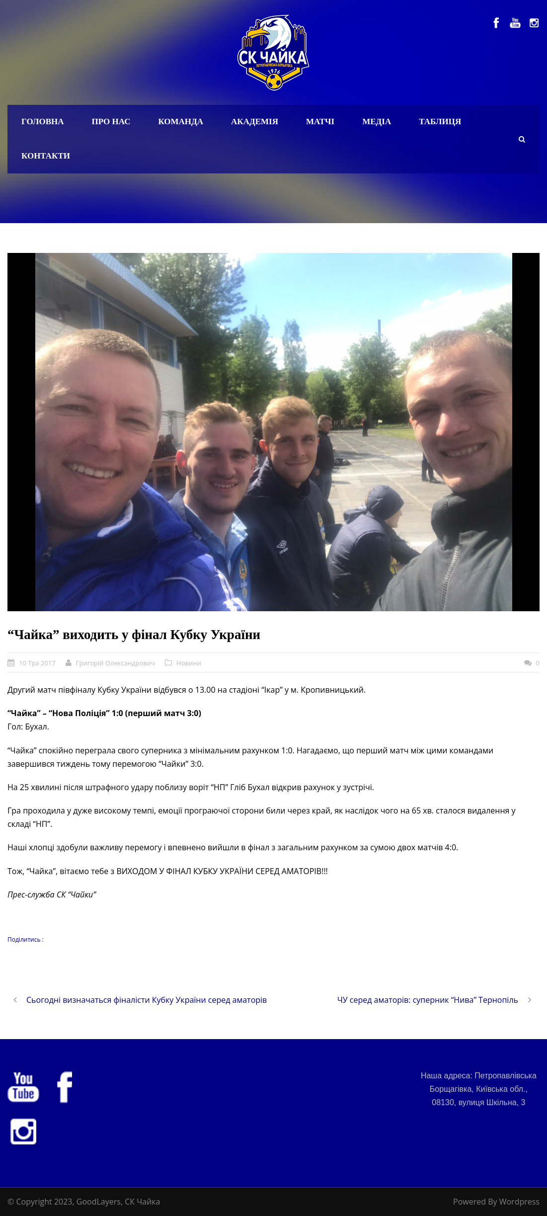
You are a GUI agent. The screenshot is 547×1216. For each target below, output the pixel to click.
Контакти (45, 156)
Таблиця (440, 121)
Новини (188, 662)
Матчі (320, 121)
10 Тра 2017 (37, 662)
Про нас (111, 121)
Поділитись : (25, 939)
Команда (180, 121)
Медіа (376, 121)
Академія (254, 121)
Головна (42, 121)
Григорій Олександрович (115, 662)
